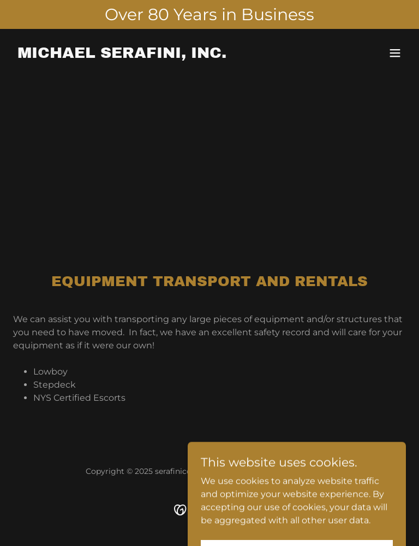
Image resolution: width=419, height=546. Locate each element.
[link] (121, 55)
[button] (395, 53)
